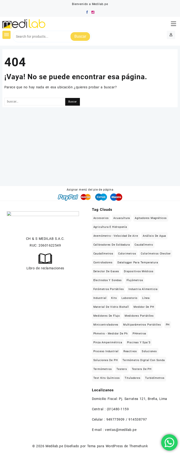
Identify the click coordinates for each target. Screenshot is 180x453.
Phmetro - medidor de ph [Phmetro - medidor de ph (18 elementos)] (110, 333)
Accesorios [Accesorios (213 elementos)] (101, 218)
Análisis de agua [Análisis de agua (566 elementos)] (154, 235)
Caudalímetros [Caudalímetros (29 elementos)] (103, 253)
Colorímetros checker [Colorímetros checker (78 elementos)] (156, 253)
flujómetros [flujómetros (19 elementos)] (135, 280)
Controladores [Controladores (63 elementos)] (103, 262)
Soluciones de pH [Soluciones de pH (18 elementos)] (105, 360)
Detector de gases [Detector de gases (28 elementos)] (106, 271)
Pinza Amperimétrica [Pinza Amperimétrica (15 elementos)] (107, 342)
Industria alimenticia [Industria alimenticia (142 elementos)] (143, 289)
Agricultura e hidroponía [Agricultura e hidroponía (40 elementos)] (110, 227)
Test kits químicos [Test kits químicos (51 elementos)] (106, 378)
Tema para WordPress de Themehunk (117, 446)
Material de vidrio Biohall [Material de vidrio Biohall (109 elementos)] (111, 306)
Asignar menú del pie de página (90, 189)
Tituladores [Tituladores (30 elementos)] (133, 378)
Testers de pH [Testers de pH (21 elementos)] (142, 369)
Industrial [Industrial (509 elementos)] (100, 298)
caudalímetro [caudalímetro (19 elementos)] (144, 244)
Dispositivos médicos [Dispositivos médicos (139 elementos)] (139, 271)
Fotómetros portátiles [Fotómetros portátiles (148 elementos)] (108, 289)
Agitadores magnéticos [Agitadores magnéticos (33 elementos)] (151, 218)
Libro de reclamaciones (45, 268)
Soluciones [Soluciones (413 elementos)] (149, 351)
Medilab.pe (54, 446)
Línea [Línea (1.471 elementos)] (146, 298)
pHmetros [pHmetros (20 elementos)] (139, 333)
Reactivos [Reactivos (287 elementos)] (130, 351)
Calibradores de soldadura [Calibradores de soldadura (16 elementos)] (111, 244)
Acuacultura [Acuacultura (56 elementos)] (121, 218)
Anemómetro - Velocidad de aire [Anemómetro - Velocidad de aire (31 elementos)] (115, 235)
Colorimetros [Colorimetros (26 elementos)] (127, 253)
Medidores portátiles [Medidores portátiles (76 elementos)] (139, 315)
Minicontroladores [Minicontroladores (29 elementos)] (106, 324)
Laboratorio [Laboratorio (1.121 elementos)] (129, 298)
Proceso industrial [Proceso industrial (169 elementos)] (106, 351)
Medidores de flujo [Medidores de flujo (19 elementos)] (106, 315)
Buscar (80, 36)
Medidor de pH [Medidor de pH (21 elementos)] (144, 306)
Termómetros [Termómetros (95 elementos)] (102, 369)
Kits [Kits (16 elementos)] (114, 298)
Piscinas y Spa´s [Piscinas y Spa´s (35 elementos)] (139, 342)
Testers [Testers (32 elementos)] (121, 369)
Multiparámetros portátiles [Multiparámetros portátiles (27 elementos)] (142, 324)
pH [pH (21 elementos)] (168, 324)
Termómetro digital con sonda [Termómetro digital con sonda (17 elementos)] (143, 360)
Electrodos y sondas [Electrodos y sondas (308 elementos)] (107, 280)
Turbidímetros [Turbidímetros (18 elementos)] (154, 378)
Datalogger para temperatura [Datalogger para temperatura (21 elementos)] (137, 262)
